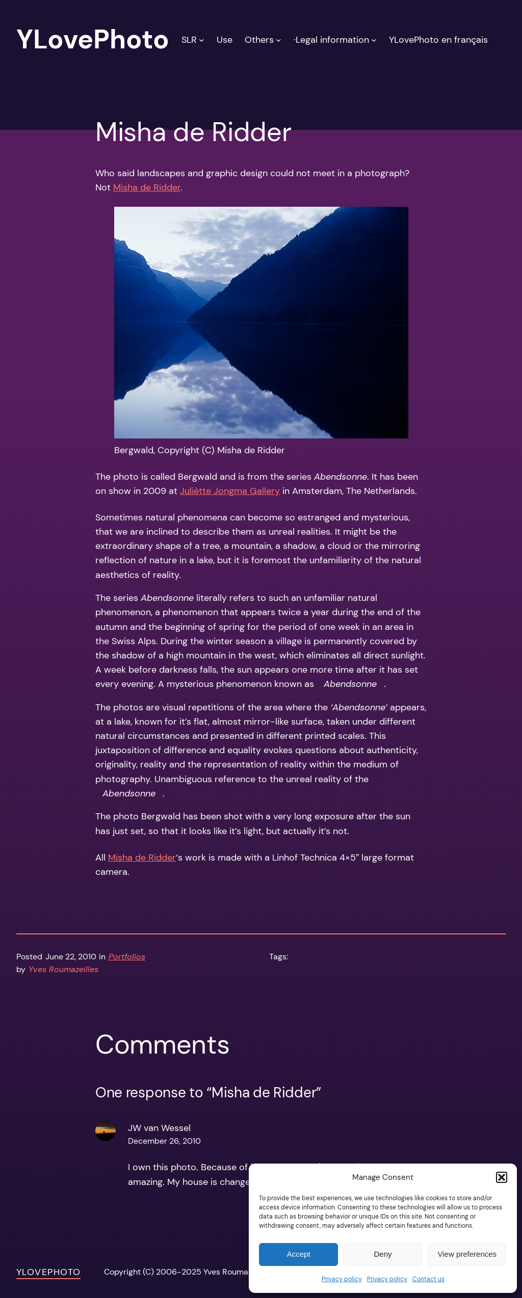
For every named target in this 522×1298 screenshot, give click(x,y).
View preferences (467, 1254)
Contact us (428, 1279)
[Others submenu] (278, 39)
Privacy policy (342, 1279)
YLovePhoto (48, 1272)
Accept (298, 1254)
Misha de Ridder (146, 187)
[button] (502, 1177)
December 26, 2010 (164, 1141)
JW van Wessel (159, 1128)
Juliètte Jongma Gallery (230, 490)
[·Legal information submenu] (374, 39)
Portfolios (127, 957)
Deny (383, 1254)
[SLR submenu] (201, 39)
